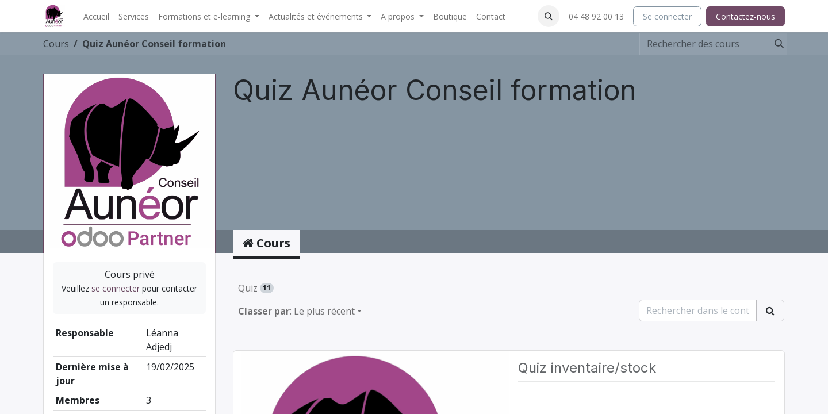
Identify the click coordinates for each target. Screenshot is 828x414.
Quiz (256, 288)
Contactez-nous (745, 16)
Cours (56, 43)
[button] (548, 16)
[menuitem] (96, 16)
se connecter (115, 288)
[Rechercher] (776, 44)
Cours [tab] (266, 243)
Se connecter (667, 16)
